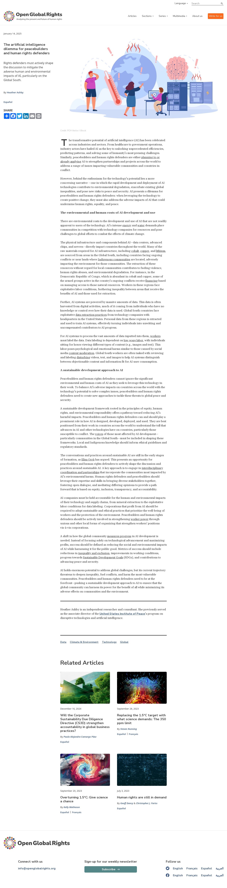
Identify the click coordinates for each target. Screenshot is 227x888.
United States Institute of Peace (122, 614)
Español (8, 102)
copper (144, 251)
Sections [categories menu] (147, 16)
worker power (139, 519)
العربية (219, 868)
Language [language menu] (180, 3)
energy (126, 225)
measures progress (119, 536)
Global (124, 642)
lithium (160, 251)
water (141, 225)
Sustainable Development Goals (103, 557)
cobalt (135, 251)
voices (99, 434)
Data (63, 642)
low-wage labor (133, 340)
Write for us (215, 16)
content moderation (81, 353)
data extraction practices (91, 315)
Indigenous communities (114, 259)
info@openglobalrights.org (37, 868)
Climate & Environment (84, 642)
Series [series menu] (162, 16)
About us (197, 16)
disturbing (83, 357)
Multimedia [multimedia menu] (179, 16)
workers (155, 336)
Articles (132, 16)
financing (151, 281)
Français (133, 734)
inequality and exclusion (93, 553)
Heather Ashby (15, 92)
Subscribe (108, 869)
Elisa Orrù (88, 459)
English (178, 868)
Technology (109, 642)
